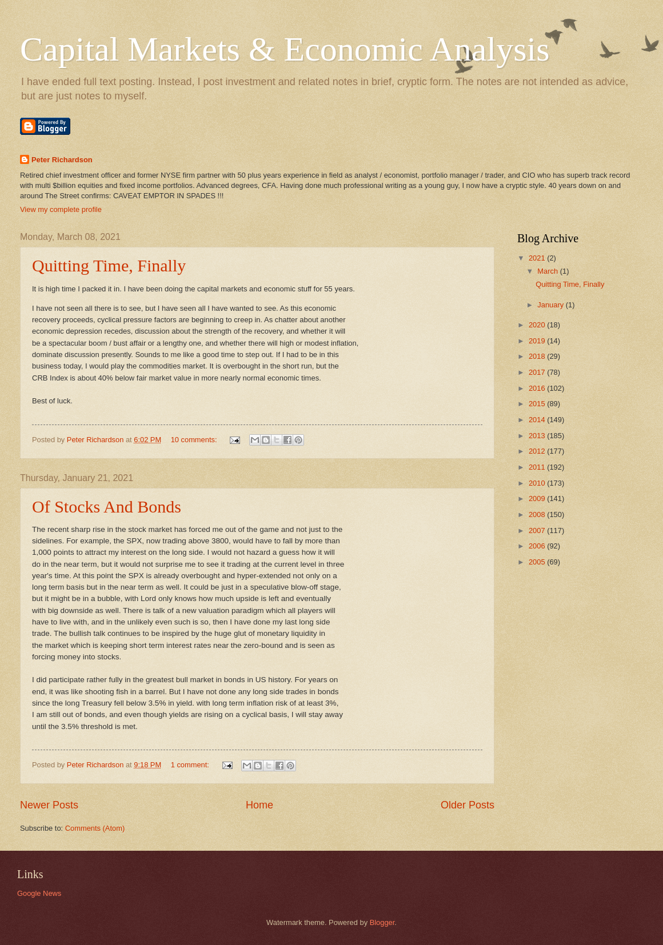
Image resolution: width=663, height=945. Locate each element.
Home (259, 805)
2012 (538, 451)
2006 (538, 546)
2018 (538, 356)
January (551, 305)
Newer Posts (49, 805)
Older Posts (467, 805)
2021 (538, 258)
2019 (538, 341)
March (548, 271)
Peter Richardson (62, 159)
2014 (538, 419)
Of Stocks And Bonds (106, 506)
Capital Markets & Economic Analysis (285, 49)
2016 (538, 388)
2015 (538, 403)
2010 (538, 483)
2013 (538, 435)
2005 (538, 562)
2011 (538, 467)
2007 (538, 530)
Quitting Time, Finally (109, 265)
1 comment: (191, 764)
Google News (39, 893)
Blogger (382, 922)
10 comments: (195, 439)
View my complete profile (61, 209)
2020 (538, 325)
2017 (538, 372)
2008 (538, 514)
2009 (538, 498)
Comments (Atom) (95, 828)
